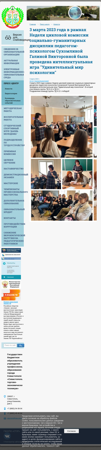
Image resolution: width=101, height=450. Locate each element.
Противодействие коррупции (14, 225)
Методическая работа (12, 109)
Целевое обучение (9, 161)
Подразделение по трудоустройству (14, 142)
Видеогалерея (11, 93)
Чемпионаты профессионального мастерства (14, 192)
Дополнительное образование (14, 202)
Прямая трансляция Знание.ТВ (11, 302)
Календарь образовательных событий (12, 100)
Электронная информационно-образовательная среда (14, 73)
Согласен (71, 431)
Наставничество (14, 168)
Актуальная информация (11, 62)
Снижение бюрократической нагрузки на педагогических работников (14, 238)
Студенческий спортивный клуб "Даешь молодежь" (12, 129)
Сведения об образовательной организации (14, 52)
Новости (8, 88)
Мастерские (11, 183)
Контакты (10, 218)
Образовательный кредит (14, 210)
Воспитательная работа (13, 118)
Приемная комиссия (10, 152)
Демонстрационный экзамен (14, 176)
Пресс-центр (11, 83)
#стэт (32, 81)
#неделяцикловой (41, 81)
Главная (33, 24)
